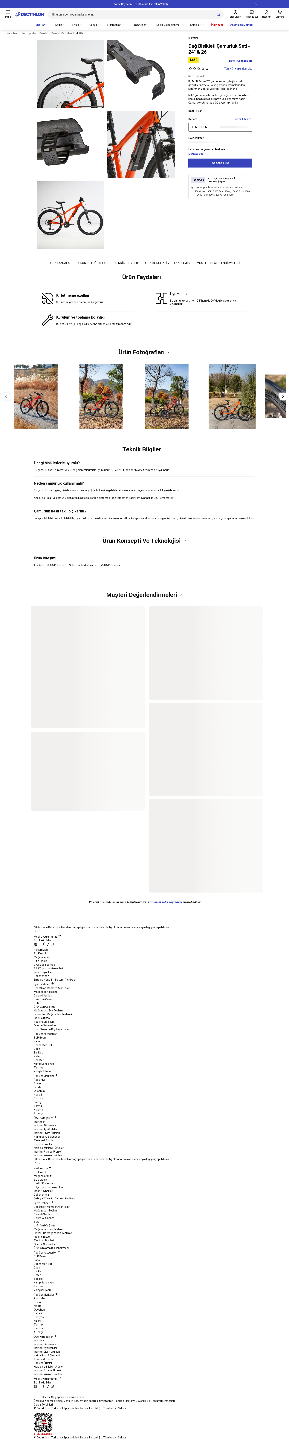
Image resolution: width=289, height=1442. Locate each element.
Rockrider (39, 1079)
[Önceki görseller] (6, 396)
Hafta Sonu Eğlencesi (47, 1136)
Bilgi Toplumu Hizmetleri (48, 968)
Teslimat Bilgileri (44, 1021)
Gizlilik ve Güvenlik (135, 1400)
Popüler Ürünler (43, 1144)
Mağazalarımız (43, 957)
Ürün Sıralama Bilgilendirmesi (51, 1029)
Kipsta (38, 1087)
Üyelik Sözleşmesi (45, 964)
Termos (38, 1067)
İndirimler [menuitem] (217, 24)
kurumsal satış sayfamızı (165, 902)
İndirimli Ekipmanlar (45, 1125)
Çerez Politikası (115, 1400)
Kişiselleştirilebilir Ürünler (49, 1147)
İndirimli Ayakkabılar (45, 1129)
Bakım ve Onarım (44, 999)
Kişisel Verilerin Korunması (71, 1400)
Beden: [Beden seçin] (192, 119)
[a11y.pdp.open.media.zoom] (70, 74)
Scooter (39, 1060)
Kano (37, 1041)
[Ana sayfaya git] (30, 14)
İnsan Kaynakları (43, 972)
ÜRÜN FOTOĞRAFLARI (93, 263)
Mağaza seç (195, 153)
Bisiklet (38, 1052)
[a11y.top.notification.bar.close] (256, 4)
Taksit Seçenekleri (240, 60)
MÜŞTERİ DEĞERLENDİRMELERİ (218, 263)
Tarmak (38, 1105)
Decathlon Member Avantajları (52, 988)
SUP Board (40, 1037)
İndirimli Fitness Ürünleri (48, 1151)
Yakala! (164, 4)
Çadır (37, 1048)
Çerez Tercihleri (43, 1404)
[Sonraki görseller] (283, 396)
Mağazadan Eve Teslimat (49, 1010)
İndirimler (39, 1121)
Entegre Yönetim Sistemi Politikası (55, 979)
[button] (144, 279)
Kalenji (38, 1102)
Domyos (39, 1098)
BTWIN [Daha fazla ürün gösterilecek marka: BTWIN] (193, 38)
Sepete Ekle (220, 163)
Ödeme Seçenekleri (45, 1025)
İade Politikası (42, 1017)
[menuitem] (42, 25)
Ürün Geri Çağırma (44, 1006)
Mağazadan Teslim (45, 991)
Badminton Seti (43, 1045)
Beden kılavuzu (243, 119)
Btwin (37, 1083)
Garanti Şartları (43, 995)
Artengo (39, 1113)
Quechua (39, 1090)
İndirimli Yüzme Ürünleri (48, 1155)
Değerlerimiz (41, 975)
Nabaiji (38, 1094)
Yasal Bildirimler (96, 1400)
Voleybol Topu (42, 1071)
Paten (37, 1056)
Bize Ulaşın (40, 960)
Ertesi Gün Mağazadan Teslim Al (53, 1014)
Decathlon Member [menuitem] (241, 24)
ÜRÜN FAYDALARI (60, 263)
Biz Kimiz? (40, 953)
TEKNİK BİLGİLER (126, 263)
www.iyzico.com (74, 1397)
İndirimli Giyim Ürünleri (47, 1132)
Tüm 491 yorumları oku (220, 68)
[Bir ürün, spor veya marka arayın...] (136, 14)
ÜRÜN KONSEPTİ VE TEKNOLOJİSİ (167, 263)
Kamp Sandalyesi (44, 1063)
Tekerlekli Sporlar (44, 1140)
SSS (36, 1003)
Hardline (39, 1109)
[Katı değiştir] (165, 277)
